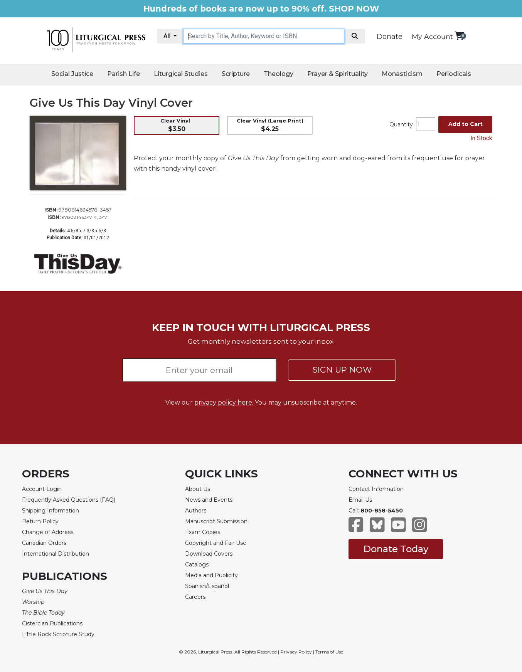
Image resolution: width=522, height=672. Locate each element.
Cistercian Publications (52, 623)
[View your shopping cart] (459, 35)
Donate (389, 36)
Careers (195, 596)
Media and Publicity (211, 575)
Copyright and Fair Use (215, 542)
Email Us (360, 499)
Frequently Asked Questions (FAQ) (68, 499)
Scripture (236, 73)
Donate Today (395, 548)
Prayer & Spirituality (337, 73)
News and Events (208, 499)
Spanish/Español (207, 586)
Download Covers (208, 553)
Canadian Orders (44, 542)
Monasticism (402, 73)
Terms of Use (329, 652)
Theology (278, 73)
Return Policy (40, 521)
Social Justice (72, 73)
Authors (195, 510)
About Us (197, 489)
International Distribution (55, 553)
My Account (432, 36)
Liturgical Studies (181, 73)
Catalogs (197, 564)
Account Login (42, 489)
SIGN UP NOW (342, 370)
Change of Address (47, 532)
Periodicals (453, 73)
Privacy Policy (296, 652)
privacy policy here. (223, 402)
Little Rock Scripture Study (58, 634)
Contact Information (376, 489)
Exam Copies (202, 532)
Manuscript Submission (216, 521)
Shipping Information (50, 510)
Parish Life (123, 73)
